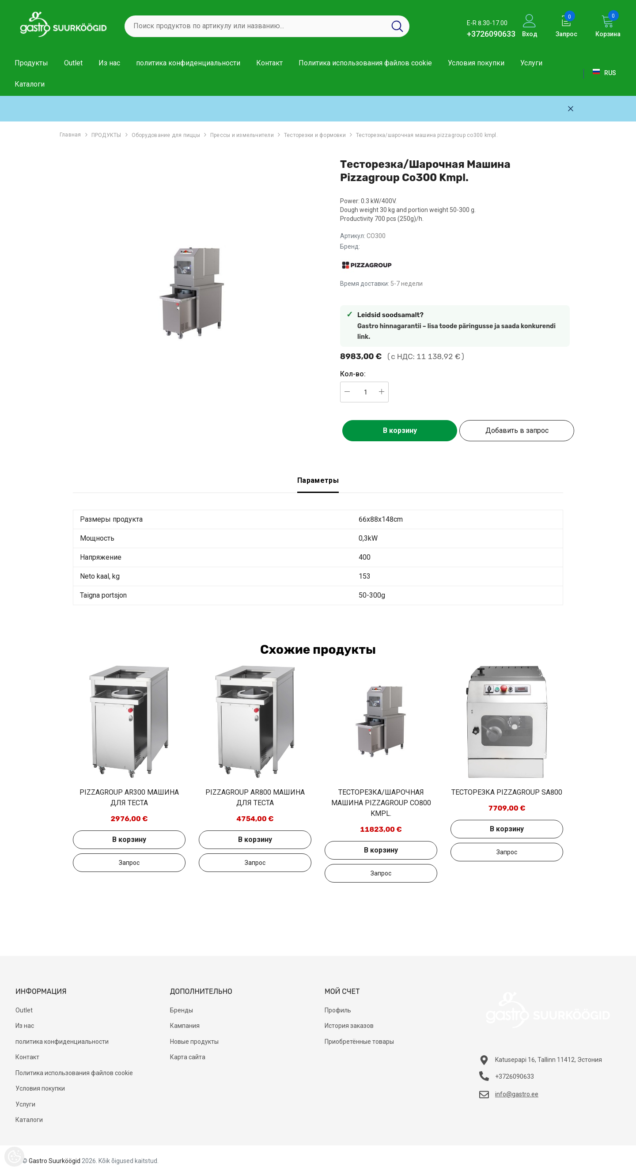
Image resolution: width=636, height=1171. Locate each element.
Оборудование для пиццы (166, 135)
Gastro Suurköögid (54, 1160)
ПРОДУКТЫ (106, 135)
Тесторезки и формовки (315, 135)
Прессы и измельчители (242, 135)
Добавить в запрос (517, 430)
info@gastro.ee (516, 1094)
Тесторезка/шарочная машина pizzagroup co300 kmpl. (427, 135)
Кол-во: (353, 374)
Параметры (318, 480)
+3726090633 (491, 33)
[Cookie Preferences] (14, 1157)
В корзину (400, 430)
